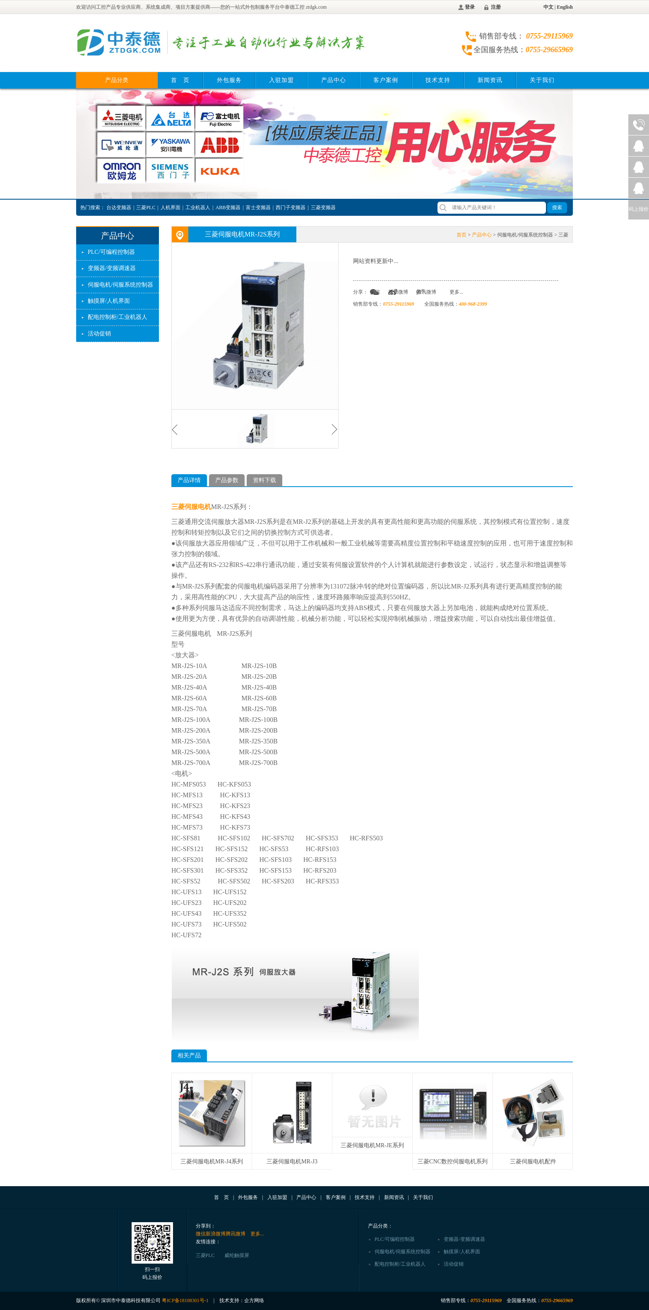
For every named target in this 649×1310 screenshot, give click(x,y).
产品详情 (189, 480)
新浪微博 (398, 292)
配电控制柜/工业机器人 (117, 317)
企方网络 (254, 1300)
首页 (461, 235)
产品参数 (226, 480)
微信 (375, 292)
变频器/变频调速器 (112, 268)
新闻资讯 (490, 80)
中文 (548, 7)
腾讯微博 (426, 292)
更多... (456, 292)
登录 (470, 7)
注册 (496, 7)
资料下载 (264, 480)
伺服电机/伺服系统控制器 (120, 285)
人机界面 (170, 207)
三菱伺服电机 (191, 506)
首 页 (180, 80)
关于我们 (542, 80)
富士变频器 (258, 207)
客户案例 (385, 80)
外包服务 (229, 80)
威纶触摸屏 (236, 1255)
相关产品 (189, 1055)
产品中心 (333, 80)
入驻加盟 (281, 80)
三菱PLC (145, 207)
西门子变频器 (290, 207)
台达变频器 (118, 207)
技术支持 (437, 80)
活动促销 (99, 334)
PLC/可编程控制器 (111, 252)
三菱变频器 (323, 207)
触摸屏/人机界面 (109, 301)
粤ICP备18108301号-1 (185, 1300)
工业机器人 (197, 207)
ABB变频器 (228, 207)
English (565, 7)
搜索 (557, 207)
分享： (360, 292)
